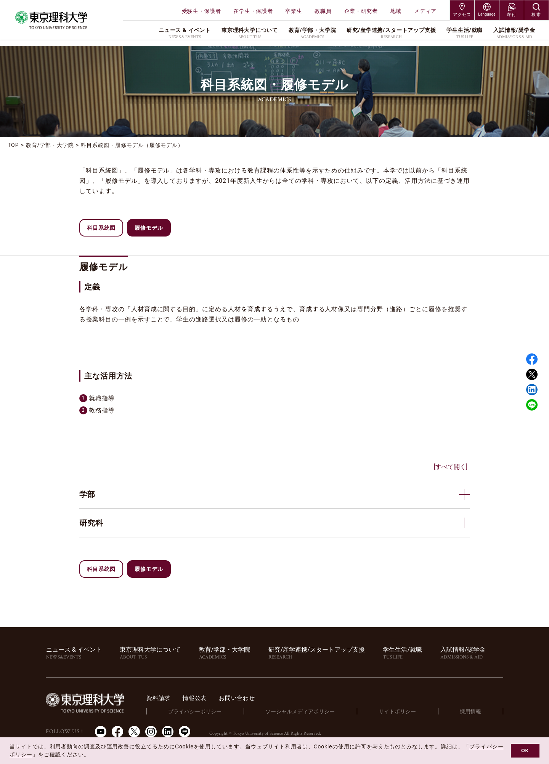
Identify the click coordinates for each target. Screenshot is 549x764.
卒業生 (293, 11)
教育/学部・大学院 (50, 145)
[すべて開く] (450, 466)
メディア (425, 11)
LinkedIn (167, 731)
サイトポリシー (406, 711)
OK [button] (525, 750)
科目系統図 (101, 228)
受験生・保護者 (201, 11)
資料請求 (176, 698)
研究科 (91, 522)
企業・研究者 (361, 11)
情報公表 (213, 698)
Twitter (532, 374)
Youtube (100, 731)
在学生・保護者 (253, 11)
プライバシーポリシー (210, 711)
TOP (13, 145)
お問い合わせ (258, 698)
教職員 (323, 11)
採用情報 (473, 711)
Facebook (532, 359)
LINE (532, 405)
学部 (87, 494)
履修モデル (149, 228)
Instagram (151, 731)
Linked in (532, 389)
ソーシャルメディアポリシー (312, 711)
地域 (395, 11)
